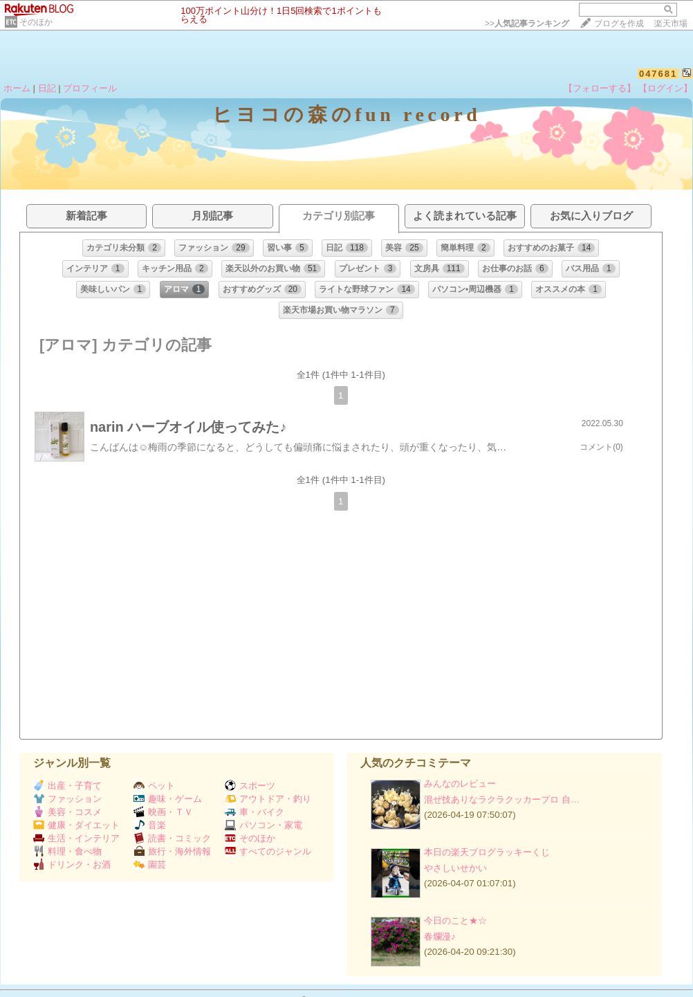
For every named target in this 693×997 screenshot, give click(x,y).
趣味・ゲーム (167, 799)
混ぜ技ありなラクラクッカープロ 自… (502, 799)
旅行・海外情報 (172, 851)
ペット (154, 785)
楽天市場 (670, 23)
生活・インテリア (76, 838)
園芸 (149, 864)
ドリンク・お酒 (72, 864)
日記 (47, 88)
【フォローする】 (600, 88)
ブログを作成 (619, 23)
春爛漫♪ (440, 936)
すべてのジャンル (268, 851)
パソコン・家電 (263, 825)
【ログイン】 (665, 88)
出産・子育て (67, 785)
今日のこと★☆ (455, 920)
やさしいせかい (455, 868)
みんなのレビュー (460, 783)
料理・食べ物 (67, 851)
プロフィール (90, 88)
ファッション (67, 799)
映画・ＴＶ (163, 812)
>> (527, 23)
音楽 (149, 825)
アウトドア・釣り (268, 799)
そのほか (36, 22)
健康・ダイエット (76, 825)
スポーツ (250, 785)
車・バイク (254, 812)
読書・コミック (172, 838)
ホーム (16, 88)
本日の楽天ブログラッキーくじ (487, 852)
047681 (658, 73)
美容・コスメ (67, 812)
